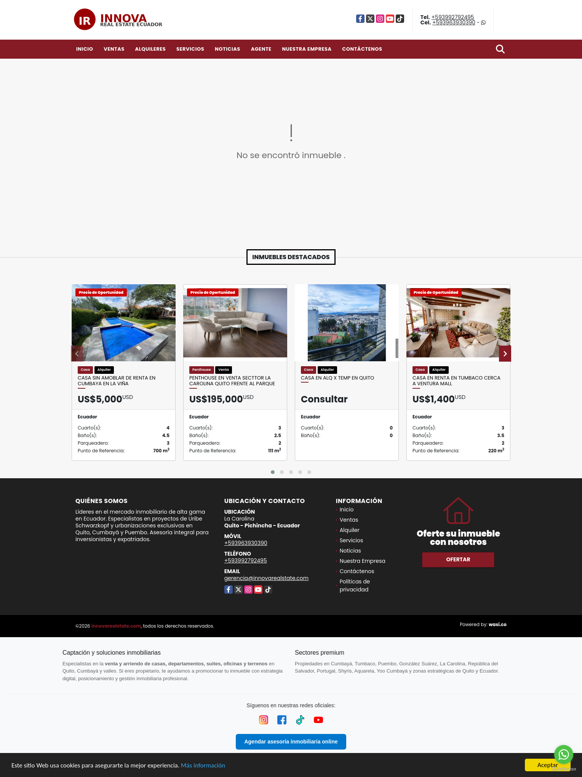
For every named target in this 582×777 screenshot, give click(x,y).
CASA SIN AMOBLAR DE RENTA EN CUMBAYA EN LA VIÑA (116, 381)
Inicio (84, 49)
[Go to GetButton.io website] (564, 769)
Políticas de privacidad (355, 585)
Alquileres (150, 49)
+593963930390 (453, 22)
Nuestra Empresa (306, 49)
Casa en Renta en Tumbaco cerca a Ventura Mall (456, 381)
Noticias (227, 49)
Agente (261, 49)
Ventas (114, 49)
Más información (203, 765)
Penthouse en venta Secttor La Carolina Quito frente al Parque (232, 381)
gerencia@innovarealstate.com (266, 578)
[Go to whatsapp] (563, 754)
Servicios (190, 49)
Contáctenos (362, 49)
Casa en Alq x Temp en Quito (337, 378)
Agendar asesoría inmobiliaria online (290, 742)
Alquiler (350, 530)
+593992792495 (453, 17)
